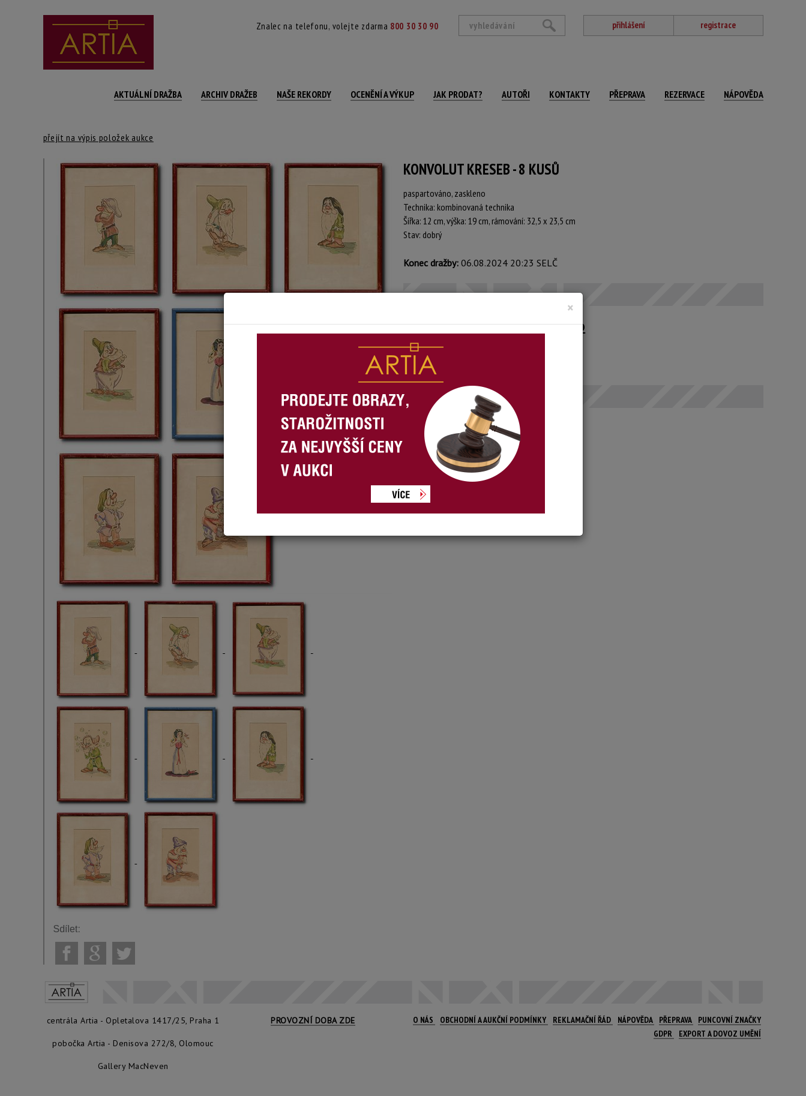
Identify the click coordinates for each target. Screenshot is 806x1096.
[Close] (570, 308)
